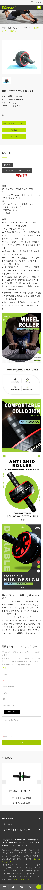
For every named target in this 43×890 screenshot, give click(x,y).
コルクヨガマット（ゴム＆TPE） (16, 853)
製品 (9, 28)
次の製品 (14, 130)
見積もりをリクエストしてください (17, 170)
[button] (4, 782)
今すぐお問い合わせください (21, 803)
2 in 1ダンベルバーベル (30, 850)
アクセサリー (17, 28)
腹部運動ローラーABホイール (21, 791)
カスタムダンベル (27, 873)
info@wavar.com (8, 668)
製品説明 (7, 165)
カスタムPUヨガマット (22, 856)
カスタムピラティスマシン (13, 864)
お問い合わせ (7, 824)
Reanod (5, 845)
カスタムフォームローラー (22, 870)
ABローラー (28, 28)
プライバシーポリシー (18, 845)
